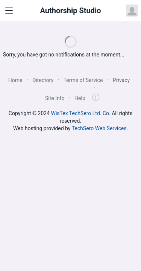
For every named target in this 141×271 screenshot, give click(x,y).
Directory (42, 80)
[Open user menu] (132, 11)
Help (79, 98)
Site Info (55, 98)
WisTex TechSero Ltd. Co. (81, 113)
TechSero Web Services (99, 128)
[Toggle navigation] (9, 11)
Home (15, 80)
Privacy (121, 80)
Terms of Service (83, 80)
